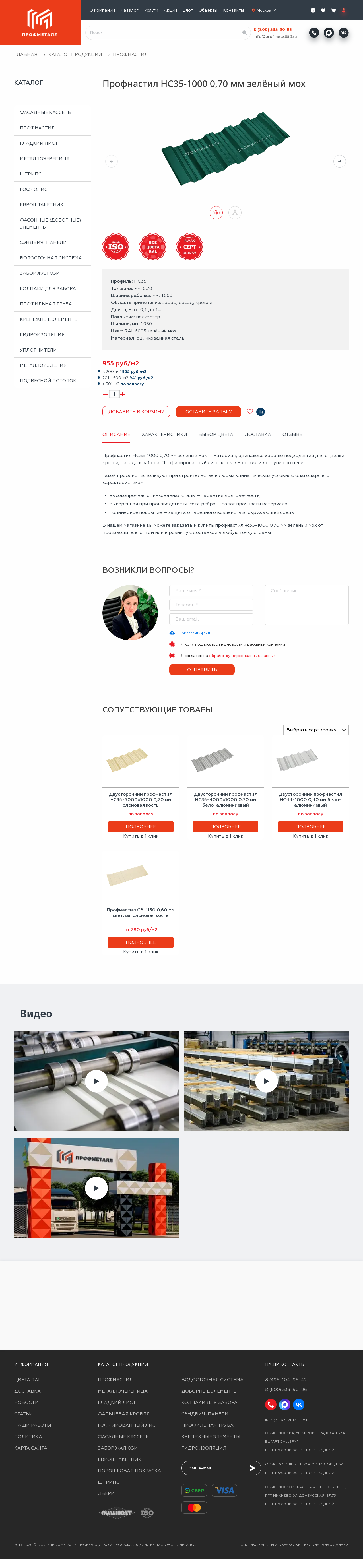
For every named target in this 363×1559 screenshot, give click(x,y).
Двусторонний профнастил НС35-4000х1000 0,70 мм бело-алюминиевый (225, 799)
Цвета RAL (27, 1379)
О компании (102, 10)
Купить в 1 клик (140, 836)
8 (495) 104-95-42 (286, 1379)
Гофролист (35, 189)
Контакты (233, 10)
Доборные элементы (210, 1391)
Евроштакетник (41, 204)
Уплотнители (38, 350)
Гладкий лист (39, 143)
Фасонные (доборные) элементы (50, 223)
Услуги (151, 10)
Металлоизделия (43, 365)
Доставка (27, 1391)
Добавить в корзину (136, 411)
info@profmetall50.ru (275, 36)
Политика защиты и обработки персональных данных (293, 1545)
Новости (26, 1402)
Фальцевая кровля (124, 1414)
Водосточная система (51, 257)
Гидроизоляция (42, 334)
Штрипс (31, 174)
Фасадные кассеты (46, 112)
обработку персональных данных (242, 655)
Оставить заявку (208, 411)
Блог (188, 10)
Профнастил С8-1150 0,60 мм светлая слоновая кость (141, 912)
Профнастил (37, 128)
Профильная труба (46, 304)
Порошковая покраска (129, 1470)
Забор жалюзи (40, 273)
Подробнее (141, 826)
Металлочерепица (45, 158)
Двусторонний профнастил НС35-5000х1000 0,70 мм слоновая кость (140, 799)
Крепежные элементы (49, 319)
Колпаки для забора (48, 288)
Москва (267, 10)
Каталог (130, 10)
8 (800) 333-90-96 (272, 29)
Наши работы (32, 1425)
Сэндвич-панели (43, 242)
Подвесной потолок (48, 380)
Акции (170, 10)
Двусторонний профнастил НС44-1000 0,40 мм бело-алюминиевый (310, 799)
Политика (28, 1436)
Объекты (208, 10)
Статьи (23, 1414)
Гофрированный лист (128, 1425)
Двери (106, 1493)
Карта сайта (30, 1448)
